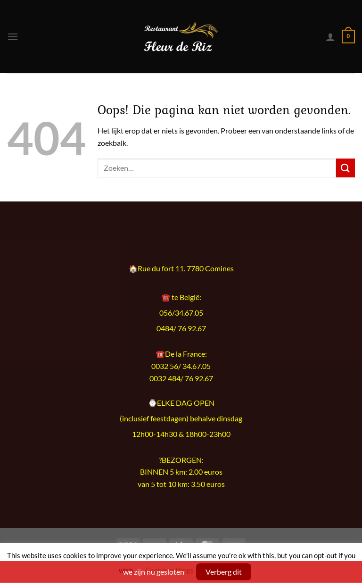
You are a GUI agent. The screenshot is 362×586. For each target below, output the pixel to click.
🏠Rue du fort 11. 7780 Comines (181, 268)
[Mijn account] (330, 36)
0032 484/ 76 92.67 (181, 378)
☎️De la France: (181, 353)
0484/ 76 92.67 (181, 328)
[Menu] (12, 36)
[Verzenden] (345, 168)
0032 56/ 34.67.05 (181, 365)
